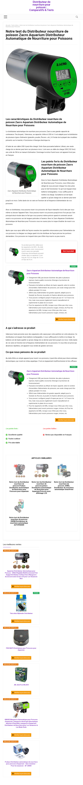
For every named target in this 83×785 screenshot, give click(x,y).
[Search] (76, 17)
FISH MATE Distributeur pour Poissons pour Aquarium (21, 653)
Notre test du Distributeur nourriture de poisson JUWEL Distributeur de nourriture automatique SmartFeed (64, 487)
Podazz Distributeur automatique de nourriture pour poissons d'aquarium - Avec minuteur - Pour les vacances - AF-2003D (21, 767)
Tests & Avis (14, 25)
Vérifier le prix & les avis (66, 319)
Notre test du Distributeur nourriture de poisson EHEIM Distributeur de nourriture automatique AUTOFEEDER (19, 524)
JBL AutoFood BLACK (21, 688)
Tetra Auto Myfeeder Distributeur (21, 617)
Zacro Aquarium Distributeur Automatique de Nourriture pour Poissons (51, 272)
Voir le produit (68, 251)
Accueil (8, 25)
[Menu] (5, 17)
